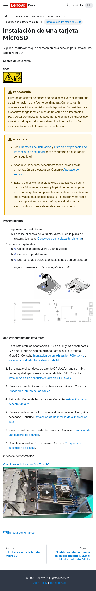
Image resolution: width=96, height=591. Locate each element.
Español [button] (73, 5)
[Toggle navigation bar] (5, 5)
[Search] (89, 5)
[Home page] (6, 16)
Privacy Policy (38, 582)
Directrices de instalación (35, 147)
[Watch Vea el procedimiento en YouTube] (48, 492)
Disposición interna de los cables (29, 391)
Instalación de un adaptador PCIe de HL (58, 355)
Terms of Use (58, 582)
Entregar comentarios (19, 532)
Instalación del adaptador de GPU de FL (34, 360)
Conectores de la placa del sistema (59, 238)
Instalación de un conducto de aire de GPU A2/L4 (40, 378)
